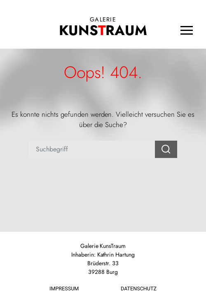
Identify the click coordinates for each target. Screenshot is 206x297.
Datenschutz (139, 288)
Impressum (64, 288)
